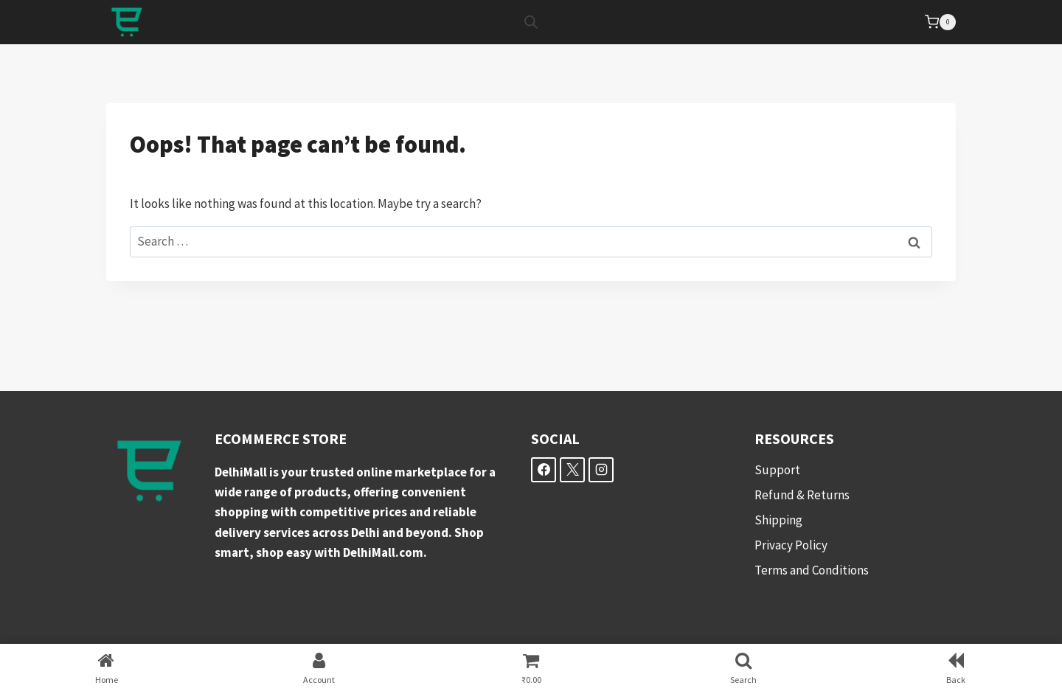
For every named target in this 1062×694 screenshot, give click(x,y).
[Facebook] (543, 469)
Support (777, 470)
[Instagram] (601, 469)
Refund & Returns (802, 495)
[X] (572, 469)
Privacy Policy (790, 545)
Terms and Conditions (811, 570)
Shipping (778, 520)
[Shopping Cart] (940, 22)
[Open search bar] (531, 22)
